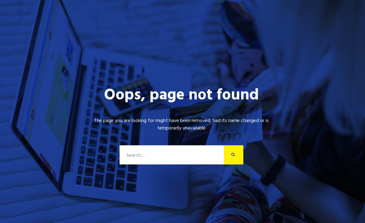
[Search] (233, 154)
